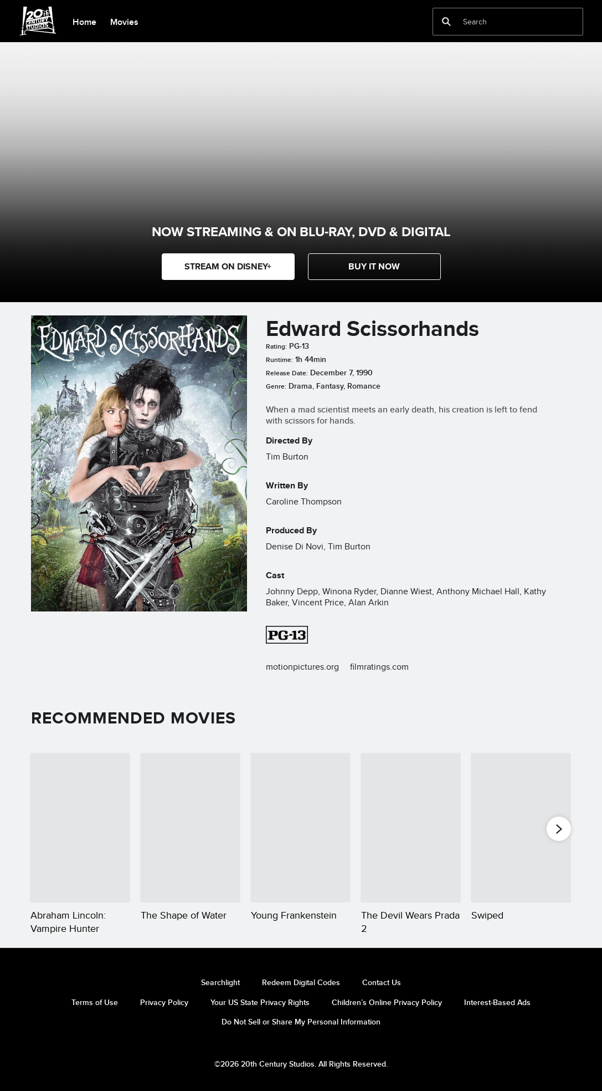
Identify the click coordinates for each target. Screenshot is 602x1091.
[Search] (500, 21)
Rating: (276, 346)
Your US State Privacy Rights (260, 1002)
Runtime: (279, 359)
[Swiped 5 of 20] (520, 827)
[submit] (446, 21)
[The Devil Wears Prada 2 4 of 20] (410, 827)
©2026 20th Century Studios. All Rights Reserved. (301, 1063)
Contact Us (381, 982)
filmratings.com (379, 666)
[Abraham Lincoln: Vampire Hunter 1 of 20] (80, 827)
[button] (374, 266)
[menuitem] (84, 21)
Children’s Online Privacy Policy (387, 1002)
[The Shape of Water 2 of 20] (190, 827)
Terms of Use (94, 1002)
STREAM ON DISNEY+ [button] (227, 266)
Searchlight (220, 982)
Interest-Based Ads (497, 1002)
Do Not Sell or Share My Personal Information (301, 1021)
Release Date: (287, 373)
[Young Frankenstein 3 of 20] (300, 827)
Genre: (276, 386)
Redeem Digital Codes (301, 982)
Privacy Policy (164, 1002)
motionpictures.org (302, 666)
